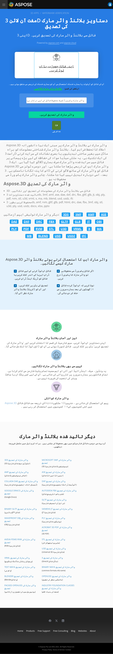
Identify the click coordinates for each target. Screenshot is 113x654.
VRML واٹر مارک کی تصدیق (17, 557)
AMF (91, 214)
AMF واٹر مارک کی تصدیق (16, 472)
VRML (77, 229)
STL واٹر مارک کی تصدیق (53, 539)
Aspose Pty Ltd (45, 647)
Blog (73, 630)
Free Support (44, 630)
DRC (39, 222)
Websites (82, 630)
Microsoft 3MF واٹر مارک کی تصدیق (56, 461)
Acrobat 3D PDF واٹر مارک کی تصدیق (57, 529)
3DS (66, 214)
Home (20, 630)
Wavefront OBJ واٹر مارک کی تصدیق (19, 519)
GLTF (64, 222)
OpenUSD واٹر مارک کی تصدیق (56, 576)
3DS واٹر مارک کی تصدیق (16, 460)
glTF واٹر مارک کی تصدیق (54, 499)
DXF (26, 222)
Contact (68, 650)
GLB (77, 222)
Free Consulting (60, 630)
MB (29, 236)
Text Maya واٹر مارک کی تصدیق (19, 567)
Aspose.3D (11, 403)
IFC (84, 236)
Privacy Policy (47, 650)
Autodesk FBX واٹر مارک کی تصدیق (59, 490)
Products (30, 630)
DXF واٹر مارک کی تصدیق (53, 481)
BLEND (43, 236)
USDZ (71, 236)
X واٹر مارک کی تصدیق (52, 557)
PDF (26, 229)
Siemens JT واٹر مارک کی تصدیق (57, 508)
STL (51, 229)
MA (99, 229)
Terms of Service (59, 650)
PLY (14, 229)
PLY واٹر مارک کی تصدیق (53, 518)
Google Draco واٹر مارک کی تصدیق (19, 492)
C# (56, 125)
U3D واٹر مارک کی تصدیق (54, 548)
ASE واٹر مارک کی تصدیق (53, 472)
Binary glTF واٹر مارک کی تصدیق (20, 508)
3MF (78, 214)
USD (58, 236)
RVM (39, 229)
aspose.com (53, 42)
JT (88, 222)
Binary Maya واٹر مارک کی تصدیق (58, 567)
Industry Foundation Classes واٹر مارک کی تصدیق (58, 587)
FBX (51, 222)
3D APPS (34, 13)
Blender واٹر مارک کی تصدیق (18, 576)
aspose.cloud (70, 42)
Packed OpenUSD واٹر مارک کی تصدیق (20, 587)
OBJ (99, 222)
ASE (103, 214)
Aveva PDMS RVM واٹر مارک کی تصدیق (19, 541)
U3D (64, 229)
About (92, 630)
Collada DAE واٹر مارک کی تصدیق (21, 481)
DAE (14, 222)
